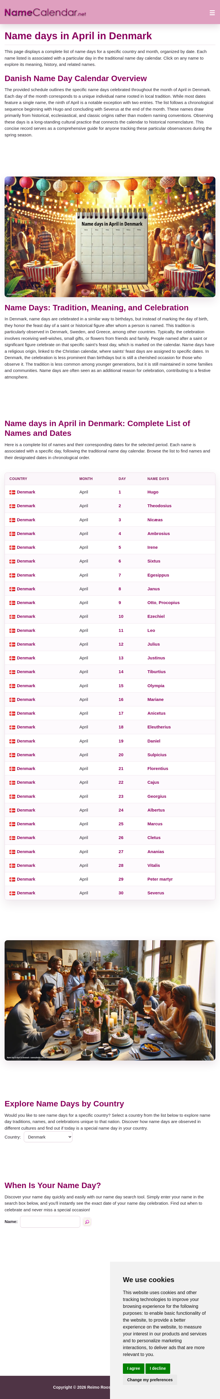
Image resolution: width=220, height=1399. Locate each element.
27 (121, 851)
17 (121, 713)
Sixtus (154, 561)
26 (121, 837)
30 (121, 892)
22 (121, 782)
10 (121, 616)
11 (121, 630)
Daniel (154, 740)
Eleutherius (159, 726)
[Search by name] (87, 1221)
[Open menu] (212, 12)
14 (121, 671)
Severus (156, 892)
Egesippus (158, 575)
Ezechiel (156, 616)
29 (121, 879)
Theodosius (160, 505)
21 (121, 768)
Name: (11, 1221)
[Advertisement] (110, 157)
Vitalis (154, 865)
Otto (152, 602)
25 (121, 823)
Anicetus (157, 713)
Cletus (154, 837)
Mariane (156, 699)
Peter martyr (160, 879)
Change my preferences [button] (150, 1380)
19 (121, 740)
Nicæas (155, 519)
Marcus (155, 823)
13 (121, 657)
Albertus (156, 810)
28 (121, 865)
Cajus (153, 782)
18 (121, 726)
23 (121, 796)
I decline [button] (158, 1368)
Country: (13, 1137)
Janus (154, 588)
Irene (153, 547)
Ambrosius (159, 533)
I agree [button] (133, 1368)
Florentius (158, 768)
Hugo (153, 491)
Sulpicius (157, 754)
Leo (151, 630)
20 (121, 754)
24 (121, 810)
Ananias (156, 851)
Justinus (156, 657)
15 (121, 685)
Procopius (169, 602)
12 (121, 644)
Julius (154, 644)
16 (121, 699)
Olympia (156, 685)
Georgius (157, 796)
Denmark (26, 491)
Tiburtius (157, 671)
